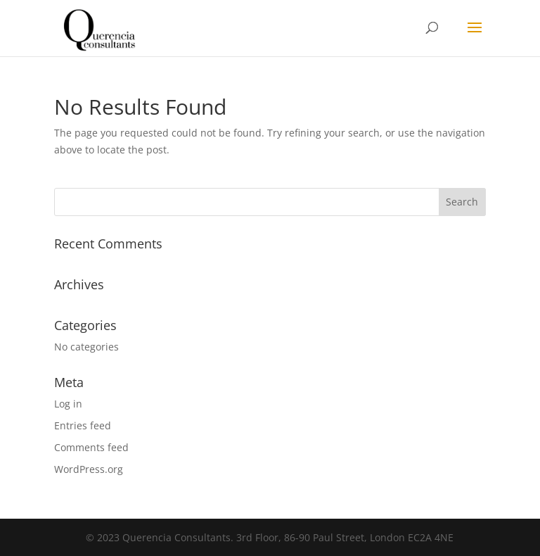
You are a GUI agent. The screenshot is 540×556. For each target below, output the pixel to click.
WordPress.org (88, 469)
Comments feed (91, 447)
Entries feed (82, 425)
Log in (68, 403)
